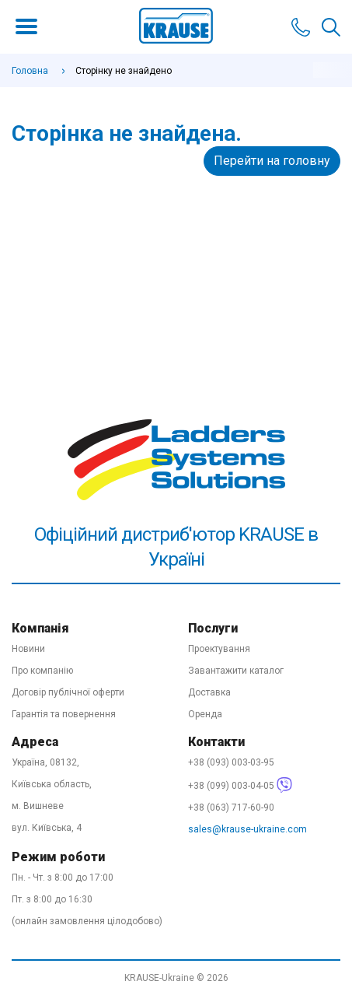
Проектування (219, 648)
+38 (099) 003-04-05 (240, 785)
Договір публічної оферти (68, 692)
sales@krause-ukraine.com (247, 829)
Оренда (205, 714)
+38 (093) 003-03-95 (231, 762)
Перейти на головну (272, 160)
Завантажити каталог (236, 670)
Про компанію (42, 670)
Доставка (209, 692)
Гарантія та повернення (64, 714)
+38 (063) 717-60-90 (231, 807)
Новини (28, 648)
